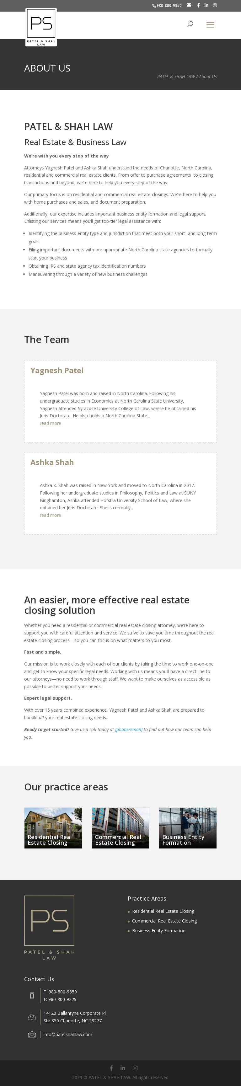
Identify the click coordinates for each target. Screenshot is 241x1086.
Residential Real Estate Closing (163, 911)
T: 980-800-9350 (60, 992)
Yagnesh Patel (57, 370)
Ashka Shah (52, 462)
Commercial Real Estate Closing (164, 921)
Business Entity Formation (158, 931)
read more (50, 423)
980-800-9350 (169, 5)
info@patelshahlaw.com (68, 1034)
